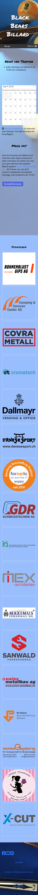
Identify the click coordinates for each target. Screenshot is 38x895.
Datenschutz (19, 886)
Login (7, 46)
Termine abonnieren (13, 128)
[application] (19, 105)
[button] (33, 86)
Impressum (19, 883)
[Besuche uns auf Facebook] (4, 853)
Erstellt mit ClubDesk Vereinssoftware (19, 872)
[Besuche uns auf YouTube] (8, 853)
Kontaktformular (12, 183)
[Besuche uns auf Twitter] (12, 853)
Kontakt (19, 862)
